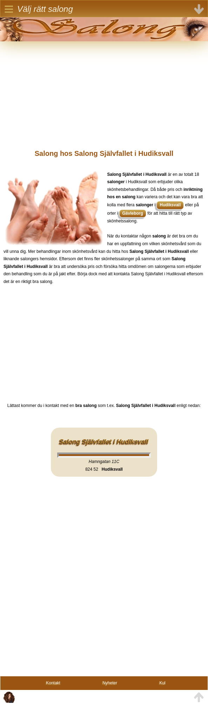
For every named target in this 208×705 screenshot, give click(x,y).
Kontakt (53, 682)
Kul (162, 682)
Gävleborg (132, 213)
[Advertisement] (104, 90)
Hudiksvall (170, 204)
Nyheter (109, 682)
